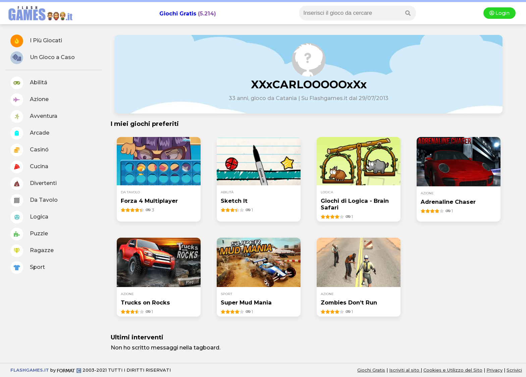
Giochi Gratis (177, 13)
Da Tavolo (34, 200)
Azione (29, 99)
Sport (27, 267)
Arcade (29, 133)
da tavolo (130, 192)
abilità (227, 192)
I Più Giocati (36, 41)
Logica (29, 217)
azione (427, 193)
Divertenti (33, 183)
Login (499, 13)
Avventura (33, 116)
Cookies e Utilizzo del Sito (452, 370)
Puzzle (29, 234)
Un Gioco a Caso (42, 57)
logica (327, 192)
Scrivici (514, 370)
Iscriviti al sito (405, 370)
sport (226, 294)
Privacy (494, 370)
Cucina (29, 166)
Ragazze (32, 250)
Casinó (29, 150)
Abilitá (28, 83)
